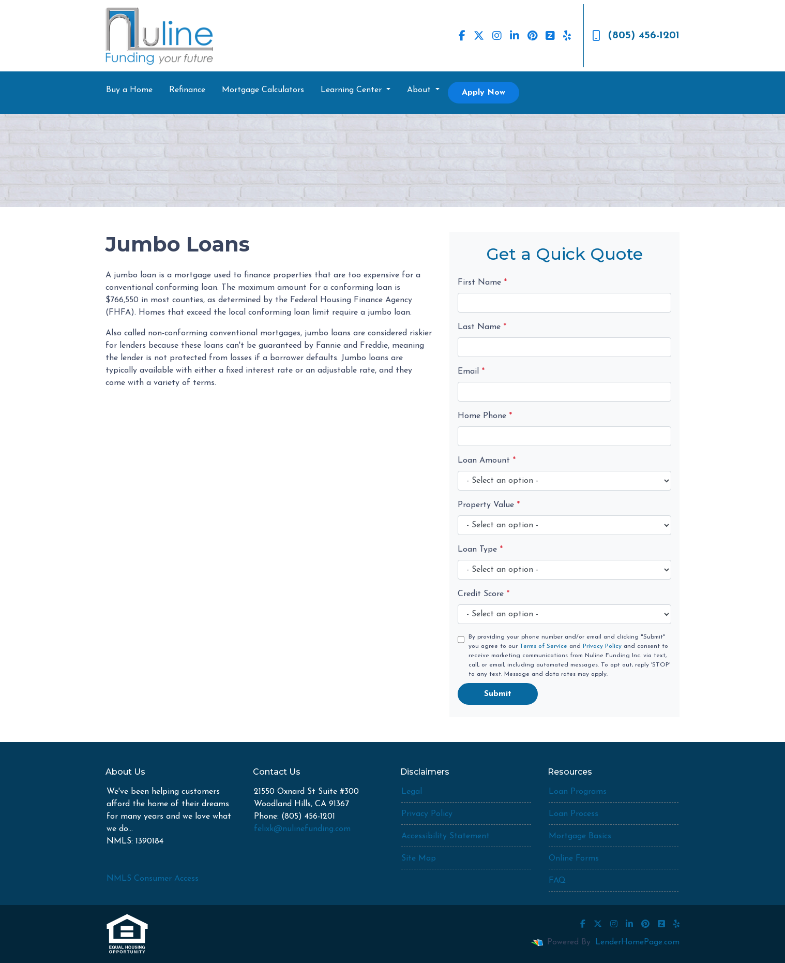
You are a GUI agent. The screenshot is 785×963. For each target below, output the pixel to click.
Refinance (187, 90)
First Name (482, 282)
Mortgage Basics (580, 836)
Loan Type (480, 549)
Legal (411, 792)
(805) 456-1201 (636, 36)
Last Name (482, 327)
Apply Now (483, 92)
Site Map (418, 858)
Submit (497, 694)
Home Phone (485, 416)
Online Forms (574, 858)
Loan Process (573, 814)
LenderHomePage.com (637, 942)
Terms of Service (543, 646)
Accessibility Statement (445, 836)
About (420, 90)
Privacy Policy (602, 646)
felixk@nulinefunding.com (302, 829)
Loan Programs (578, 792)
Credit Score (483, 594)
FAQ (557, 881)
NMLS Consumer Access (153, 879)
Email (471, 371)
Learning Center (352, 90)
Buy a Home (129, 90)
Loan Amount (487, 460)
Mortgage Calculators (263, 90)
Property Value (489, 505)
